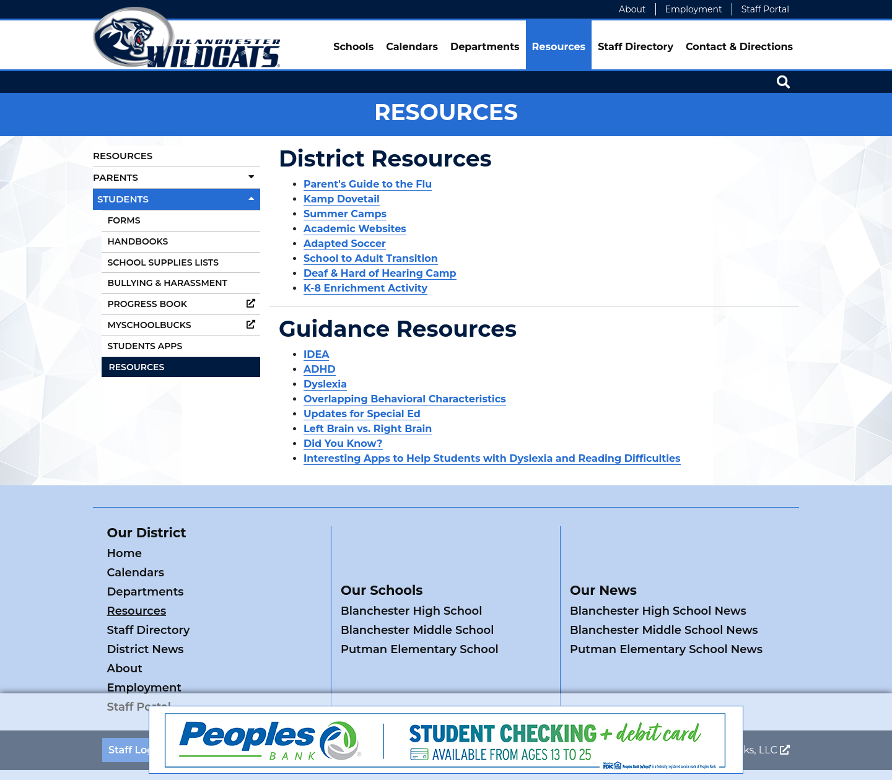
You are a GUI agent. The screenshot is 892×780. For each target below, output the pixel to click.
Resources (559, 47)
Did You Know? (343, 443)
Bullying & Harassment (167, 282)
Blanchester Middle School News (664, 592)
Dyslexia (325, 384)
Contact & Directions (739, 47)
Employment (693, 9)
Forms (124, 220)
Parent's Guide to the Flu (368, 184)
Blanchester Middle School (417, 592)
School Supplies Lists (163, 262)
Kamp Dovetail (342, 199)
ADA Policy (277, 673)
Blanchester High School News (658, 572)
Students (178, 199)
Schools (353, 47)
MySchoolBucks (184, 325)
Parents (176, 177)
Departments (485, 47)
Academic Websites (355, 229)
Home (124, 553)
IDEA (316, 354)
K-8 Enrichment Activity (365, 288)
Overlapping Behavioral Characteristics (405, 399)
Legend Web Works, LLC (723, 673)
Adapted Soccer (345, 243)
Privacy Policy (346, 673)
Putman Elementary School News (666, 611)
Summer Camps (345, 214)
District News (255, 592)
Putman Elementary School (420, 611)
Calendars (412, 47)
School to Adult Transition (371, 258)
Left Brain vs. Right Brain (368, 429)
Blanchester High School (411, 572)
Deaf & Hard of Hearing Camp (380, 273)
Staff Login (136, 673)
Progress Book (184, 304)
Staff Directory (635, 47)
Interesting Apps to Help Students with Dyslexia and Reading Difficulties (492, 458)
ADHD (320, 369)
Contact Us (206, 673)
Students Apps (145, 346)
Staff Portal (765, 9)
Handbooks (138, 241)
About (632, 9)
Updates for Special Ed (362, 414)
